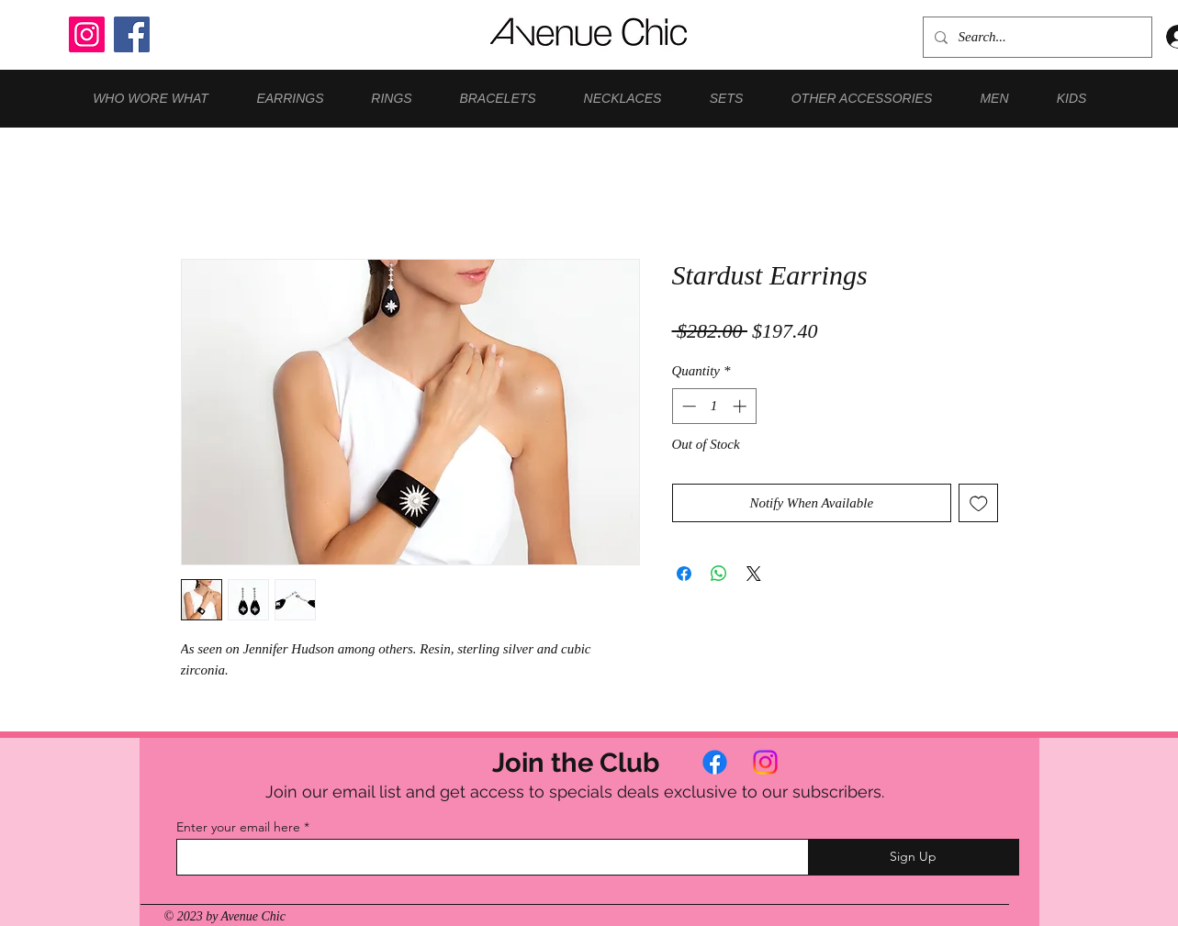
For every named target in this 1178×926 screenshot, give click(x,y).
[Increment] (741, 406)
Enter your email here (238, 826)
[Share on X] (754, 574)
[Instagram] (87, 34)
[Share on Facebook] (684, 574)
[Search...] (1036, 37)
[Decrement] (687, 406)
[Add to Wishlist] (978, 503)
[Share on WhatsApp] (719, 574)
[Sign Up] (913, 857)
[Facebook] (132, 34)
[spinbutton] (714, 406)
